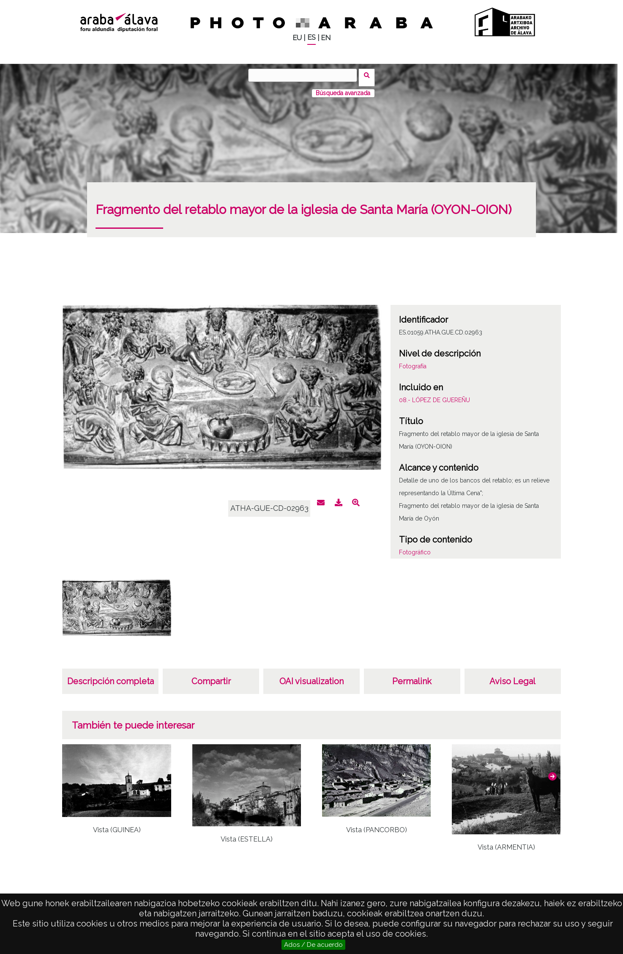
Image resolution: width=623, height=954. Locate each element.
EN (326, 38)
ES (311, 37)
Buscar (369, 75)
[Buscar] (305, 75)
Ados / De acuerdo (313, 945)
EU (297, 38)
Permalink (412, 677)
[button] (552, 772)
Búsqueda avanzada (343, 88)
